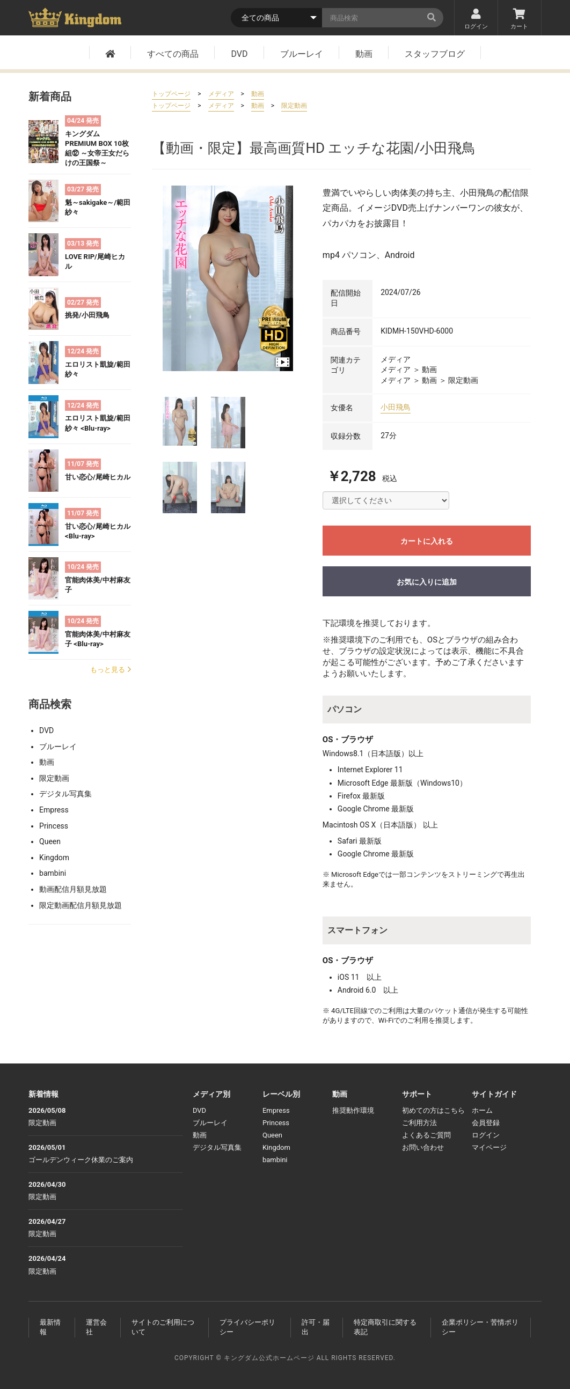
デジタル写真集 (65, 793)
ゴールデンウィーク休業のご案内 (80, 1160)
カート (519, 19)
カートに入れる (426, 541)
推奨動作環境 (353, 1110)
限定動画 (54, 778)
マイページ (489, 1147)
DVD (239, 54)
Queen (50, 841)
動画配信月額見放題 (73, 889)
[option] (228, 278)
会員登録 (486, 1123)
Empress (54, 810)
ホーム (482, 1110)
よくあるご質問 (426, 1135)
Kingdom (54, 857)
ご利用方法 (419, 1123)
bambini (52, 873)
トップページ (171, 94)
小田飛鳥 (396, 407)
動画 (363, 54)
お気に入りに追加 (427, 582)
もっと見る (110, 670)
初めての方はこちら (433, 1110)
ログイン (476, 19)
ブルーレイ (301, 54)
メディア (221, 94)
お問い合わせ (423, 1147)
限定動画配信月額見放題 (80, 905)
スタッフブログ (435, 54)
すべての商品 (173, 54)
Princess (53, 826)
